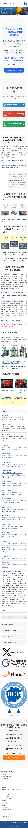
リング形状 (14, 238)
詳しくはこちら (18, 292)
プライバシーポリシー (7, 816)
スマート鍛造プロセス (7, 803)
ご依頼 (5, 811)
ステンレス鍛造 (7, 798)
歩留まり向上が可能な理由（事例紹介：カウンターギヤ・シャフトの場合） (14, 367)
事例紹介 (4, 801)
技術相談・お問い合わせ (14, 70)
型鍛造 (4, 390)
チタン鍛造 (6, 796)
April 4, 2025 (12, 186)
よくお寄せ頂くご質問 (8, 814)
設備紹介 (5, 807)
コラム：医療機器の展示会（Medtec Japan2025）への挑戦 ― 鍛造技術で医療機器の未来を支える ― (13, 475)
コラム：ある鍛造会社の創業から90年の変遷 (14, 543)
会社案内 (4, 805)
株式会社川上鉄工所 (8, 3)
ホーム (3, 785)
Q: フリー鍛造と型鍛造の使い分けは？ (14, 124)
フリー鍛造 (18, 390)
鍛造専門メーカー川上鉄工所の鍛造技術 (11, 790)
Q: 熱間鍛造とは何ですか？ (14, 105)
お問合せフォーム (14, 757)
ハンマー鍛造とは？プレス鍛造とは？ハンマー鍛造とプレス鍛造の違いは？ (14, 362)
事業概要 (4, 787)
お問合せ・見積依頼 (6, 809)
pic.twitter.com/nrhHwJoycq (17, 180)
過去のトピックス (6, 610)
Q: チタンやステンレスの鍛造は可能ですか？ (14, 114)
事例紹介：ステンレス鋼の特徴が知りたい (13, 558)
